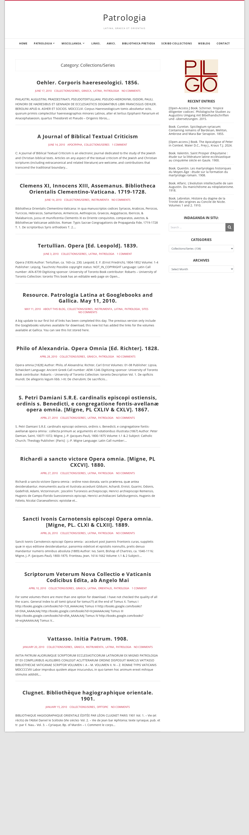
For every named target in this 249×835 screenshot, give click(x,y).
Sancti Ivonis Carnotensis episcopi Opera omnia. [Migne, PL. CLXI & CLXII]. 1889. (88, 521)
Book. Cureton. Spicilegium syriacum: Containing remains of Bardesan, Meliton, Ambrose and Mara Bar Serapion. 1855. (198, 130)
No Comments (131, 90)
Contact (223, 43)
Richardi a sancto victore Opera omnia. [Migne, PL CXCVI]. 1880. (87, 461)
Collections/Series (67, 90)
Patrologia (124, 17)
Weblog (204, 43)
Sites (145, 309)
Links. (96, 43)
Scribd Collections (176, 43)
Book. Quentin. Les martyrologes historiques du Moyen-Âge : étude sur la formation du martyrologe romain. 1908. (200, 171)
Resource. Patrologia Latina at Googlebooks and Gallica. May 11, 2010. (88, 297)
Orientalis (105, 588)
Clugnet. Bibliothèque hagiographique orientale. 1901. (87, 695)
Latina (97, 90)
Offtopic (102, 707)
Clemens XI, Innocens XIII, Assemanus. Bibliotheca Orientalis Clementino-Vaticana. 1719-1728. (88, 188)
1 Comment (119, 144)
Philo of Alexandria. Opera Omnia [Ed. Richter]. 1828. (87, 348)
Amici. (111, 43)
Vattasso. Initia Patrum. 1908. (87, 638)
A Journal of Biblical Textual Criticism (87, 136)
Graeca (86, 90)
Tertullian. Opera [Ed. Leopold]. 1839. (88, 245)
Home (23, 43)
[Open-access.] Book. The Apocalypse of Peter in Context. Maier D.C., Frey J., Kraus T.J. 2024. (201, 143)
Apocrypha (74, 144)
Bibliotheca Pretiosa (138, 43)
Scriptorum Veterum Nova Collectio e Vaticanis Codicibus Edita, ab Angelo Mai (87, 577)
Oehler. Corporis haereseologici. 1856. (88, 82)
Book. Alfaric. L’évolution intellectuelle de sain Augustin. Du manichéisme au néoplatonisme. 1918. (201, 186)
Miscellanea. (72, 43)
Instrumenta (100, 199)
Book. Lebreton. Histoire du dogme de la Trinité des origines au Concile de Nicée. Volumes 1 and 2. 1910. (197, 201)
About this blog (54, 309)
